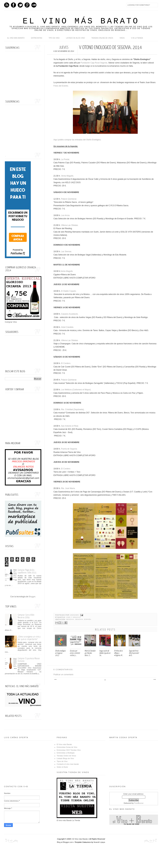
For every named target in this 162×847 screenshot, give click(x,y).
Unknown (74, 615)
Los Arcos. (65, 215)
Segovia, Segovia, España (78, 619)
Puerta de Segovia (69, 449)
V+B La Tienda (137, 38)
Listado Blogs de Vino (65, 758)
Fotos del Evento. (61, 86)
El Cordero (65, 469)
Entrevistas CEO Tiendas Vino (69, 750)
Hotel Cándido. (67, 327)
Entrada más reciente (55, 679)
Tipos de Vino (62, 761)
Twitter (20, 5)
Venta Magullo (66, 271)
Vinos (122, 38)
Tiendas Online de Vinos (66, 756)
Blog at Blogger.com (65, 842)
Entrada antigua (154, 679)
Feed (6, 5)
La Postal (65, 159)
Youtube (33, 5)
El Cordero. (66, 363)
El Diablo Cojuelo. (68, 291)
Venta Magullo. (67, 176)
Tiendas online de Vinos (102, 38)
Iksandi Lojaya (99, 842)
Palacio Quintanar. (69, 199)
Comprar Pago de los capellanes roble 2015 (27, 571)
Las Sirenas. (66, 251)
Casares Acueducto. (69, 314)
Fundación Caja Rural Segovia (94, 63)
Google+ (27, 5)
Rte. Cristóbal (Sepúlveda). (72, 409)
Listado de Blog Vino (75, 38)
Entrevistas (36, 38)
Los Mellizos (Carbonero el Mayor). (76, 389)
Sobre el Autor (62, 767)
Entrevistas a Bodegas (66, 753)
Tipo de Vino (54, 38)
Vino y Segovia (73, 617)
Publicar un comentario (63, 674)
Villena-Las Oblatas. (69, 225)
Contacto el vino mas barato (68, 764)
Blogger (32, 596)
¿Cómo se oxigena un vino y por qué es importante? (29, 637)
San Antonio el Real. (70, 426)
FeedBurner (139, 803)
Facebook (13, 5)
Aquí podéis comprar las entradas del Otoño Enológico (77, 140)
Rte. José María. (68, 488)
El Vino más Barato (81, 21)
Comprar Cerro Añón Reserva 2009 (26, 616)
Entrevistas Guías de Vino (67, 747)
